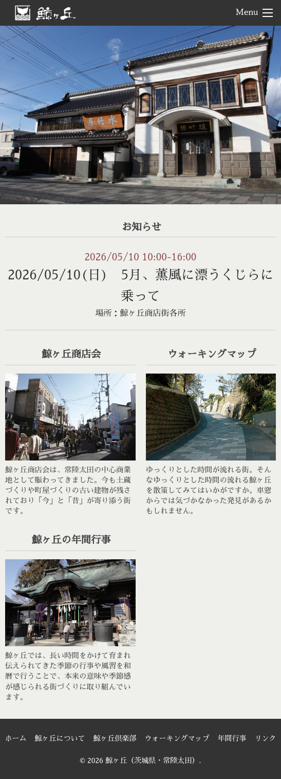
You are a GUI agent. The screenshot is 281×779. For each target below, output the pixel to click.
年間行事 (232, 738)
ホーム (16, 738)
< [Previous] (18, 112)
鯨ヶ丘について (60, 738)
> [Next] (263, 112)
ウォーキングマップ (177, 738)
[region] (140, 115)
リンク (265, 738)
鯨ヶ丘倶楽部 (115, 738)
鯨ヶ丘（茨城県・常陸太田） (62, 12)
